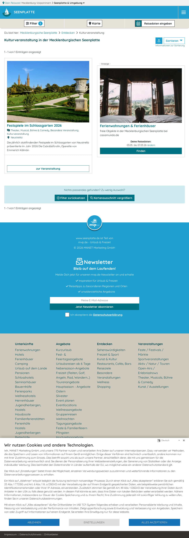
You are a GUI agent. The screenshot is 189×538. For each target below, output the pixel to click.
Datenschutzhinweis (30, 534)
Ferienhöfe (22, 423)
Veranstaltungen (150, 344)
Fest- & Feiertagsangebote (69, 357)
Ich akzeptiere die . (94, 315)
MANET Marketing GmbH (99, 247)
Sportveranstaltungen (153, 359)
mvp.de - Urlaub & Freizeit (94, 242)
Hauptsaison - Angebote (73, 387)
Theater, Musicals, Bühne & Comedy (155, 380)
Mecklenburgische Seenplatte (38, 32)
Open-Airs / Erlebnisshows (148, 370)
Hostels (20, 428)
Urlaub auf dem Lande (31, 368)
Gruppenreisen (66, 414)
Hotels (19, 354)
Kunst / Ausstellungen (153, 387)
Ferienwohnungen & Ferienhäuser (128, 126)
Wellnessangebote (69, 410)
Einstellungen (94, 522)
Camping (21, 364)
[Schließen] (183, 440)
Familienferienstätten (30, 419)
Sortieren (172, 40)
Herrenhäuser (24, 400)
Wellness (103, 382)
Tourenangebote (67, 382)
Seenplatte (69, 2)
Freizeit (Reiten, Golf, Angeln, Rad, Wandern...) (73, 375)
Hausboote (23, 414)
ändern (151, 145)
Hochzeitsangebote (69, 437)
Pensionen (22, 373)
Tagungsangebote (69, 423)
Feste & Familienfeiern (71, 428)
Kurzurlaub (64, 350)
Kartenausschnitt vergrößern (111, 198)
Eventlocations (66, 405)
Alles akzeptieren (154, 522)
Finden (141, 151)
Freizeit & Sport (108, 354)
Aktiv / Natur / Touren (154, 364)
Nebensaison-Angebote (72, 368)
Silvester (62, 396)
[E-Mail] (94, 300)
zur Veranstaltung (48, 168)
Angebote (63, 344)
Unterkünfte (24, 344)
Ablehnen (34, 522)
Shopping (103, 387)
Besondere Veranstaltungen (108, 375)
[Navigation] (183, 12)
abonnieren (94, 307)
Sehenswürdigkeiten (111, 350)
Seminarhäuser (25, 382)
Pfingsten (62, 433)
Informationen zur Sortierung (170, 45)
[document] (94, 480)
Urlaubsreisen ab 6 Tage (73, 364)
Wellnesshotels (25, 396)
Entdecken (68, 32)
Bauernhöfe (23, 387)
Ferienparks (23, 391)
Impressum (10, 534)
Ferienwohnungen (27, 350)
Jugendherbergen (27, 433)
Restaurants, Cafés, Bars (114, 364)
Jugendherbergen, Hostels (28, 407)
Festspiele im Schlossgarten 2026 (34, 125)
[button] (25, 12)
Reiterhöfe (22, 437)
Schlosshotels (24, 377)
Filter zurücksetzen (71, 198)
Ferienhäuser (24, 359)
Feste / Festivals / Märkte (150, 352)
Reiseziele (104, 368)
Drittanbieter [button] (51, 534)
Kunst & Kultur (107, 359)
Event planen (65, 400)
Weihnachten (65, 419)
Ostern (60, 391)
